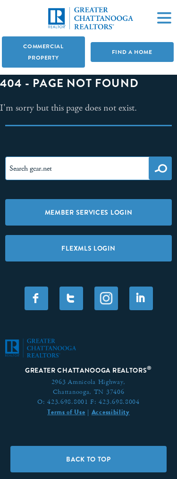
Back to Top (88, 459)
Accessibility (111, 412)
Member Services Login (89, 212)
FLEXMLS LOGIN (88, 248)
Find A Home (132, 52)
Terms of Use (66, 412)
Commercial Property (43, 52)
